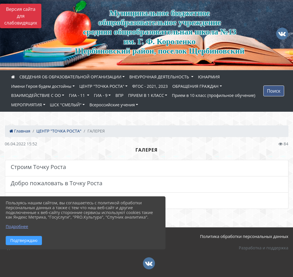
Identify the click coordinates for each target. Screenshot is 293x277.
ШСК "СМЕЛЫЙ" (66, 104)
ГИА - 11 (77, 95)
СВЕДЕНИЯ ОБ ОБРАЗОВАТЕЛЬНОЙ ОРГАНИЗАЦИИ (70, 77)
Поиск (273, 91)
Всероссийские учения (112, 104)
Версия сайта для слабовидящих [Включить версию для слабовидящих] (20, 16)
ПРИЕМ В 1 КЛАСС (146, 95)
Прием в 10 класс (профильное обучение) (213, 95)
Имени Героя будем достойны (41, 86)
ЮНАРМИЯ (209, 77)
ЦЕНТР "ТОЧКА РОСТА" (101, 86)
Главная (20, 131)
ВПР (119, 95)
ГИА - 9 (101, 95)
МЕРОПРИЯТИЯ (26, 104)
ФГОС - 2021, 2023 (150, 86)
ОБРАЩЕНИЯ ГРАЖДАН (195, 86)
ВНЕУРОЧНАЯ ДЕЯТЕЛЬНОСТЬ (159, 77)
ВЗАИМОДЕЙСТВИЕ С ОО (36, 95)
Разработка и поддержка (263, 247)
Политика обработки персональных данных (244, 236)
